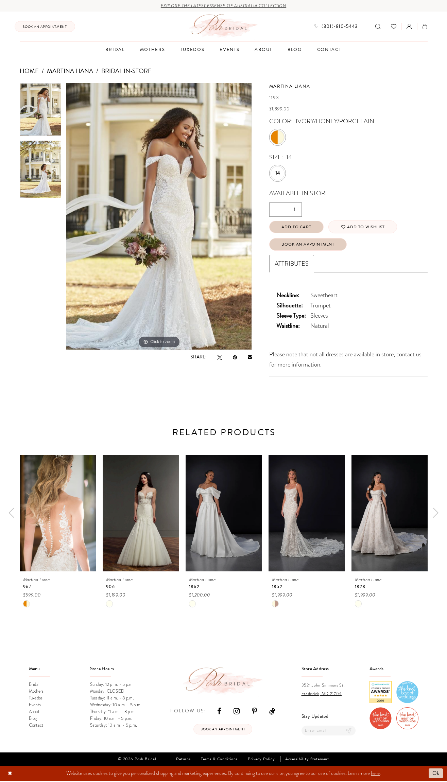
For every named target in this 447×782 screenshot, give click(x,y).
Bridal (34, 685)
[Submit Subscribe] (348, 731)
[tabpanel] (41, 112)
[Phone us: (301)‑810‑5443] (336, 26)
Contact (36, 726)
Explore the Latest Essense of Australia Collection (223, 6)
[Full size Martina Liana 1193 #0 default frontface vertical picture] (159, 216)
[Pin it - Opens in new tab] (235, 357)
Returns (183, 760)
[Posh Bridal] (223, 26)
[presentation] (58, 514)
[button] (409, 26)
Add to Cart (296, 227)
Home (29, 70)
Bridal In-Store (126, 70)
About (34, 712)
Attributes (292, 264)
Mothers (36, 692)
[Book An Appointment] (45, 26)
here (375, 774)
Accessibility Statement (307, 760)
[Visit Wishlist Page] (393, 26)
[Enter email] (329, 731)
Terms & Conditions (219, 760)
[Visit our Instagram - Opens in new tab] (236, 711)
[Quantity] (285, 209)
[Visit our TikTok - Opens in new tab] (272, 711)
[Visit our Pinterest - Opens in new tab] (254, 711)
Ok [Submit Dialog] (436, 774)
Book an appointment (223, 730)
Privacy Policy (261, 760)
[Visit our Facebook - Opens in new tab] (219, 711)
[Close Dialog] (10, 774)
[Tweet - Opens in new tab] (219, 357)
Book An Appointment (308, 245)
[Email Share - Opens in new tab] (249, 357)
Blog (33, 719)
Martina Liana (70, 70)
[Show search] (378, 26)
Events (35, 705)
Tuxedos (36, 698)
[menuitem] (45, 26)
